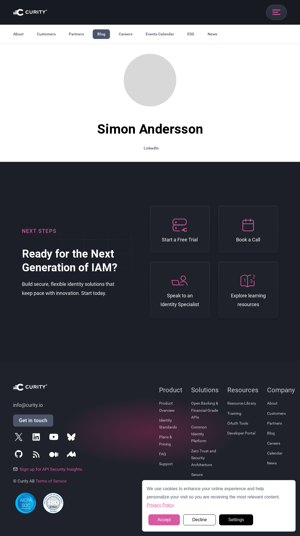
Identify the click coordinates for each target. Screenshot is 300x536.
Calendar (274, 453)
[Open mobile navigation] (276, 12)
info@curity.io (28, 405)
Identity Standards (168, 423)
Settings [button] (236, 519)
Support (166, 464)
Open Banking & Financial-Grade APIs (204, 410)
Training (234, 413)
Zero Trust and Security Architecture (203, 458)
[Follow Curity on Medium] (54, 455)
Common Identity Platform (199, 434)
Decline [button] (199, 519)
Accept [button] (164, 519)
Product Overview (167, 406)
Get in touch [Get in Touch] (33, 420)
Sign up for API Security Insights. (48, 469)
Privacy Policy (160, 505)
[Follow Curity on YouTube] (54, 438)
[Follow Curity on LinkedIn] (37, 438)
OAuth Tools (237, 423)
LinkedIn (151, 148)
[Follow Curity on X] (19, 438)
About (18, 34)
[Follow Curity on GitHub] (19, 455)
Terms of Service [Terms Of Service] (51, 481)
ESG (190, 34)
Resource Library (241, 403)
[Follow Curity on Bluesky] (72, 438)
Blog (101, 34)
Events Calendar (160, 34)
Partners (76, 34)
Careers (125, 34)
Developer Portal (241, 433)
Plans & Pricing (165, 440)
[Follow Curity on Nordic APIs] (72, 455)
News (212, 34)
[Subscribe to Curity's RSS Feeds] (37, 455)
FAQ (162, 454)
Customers (46, 34)
